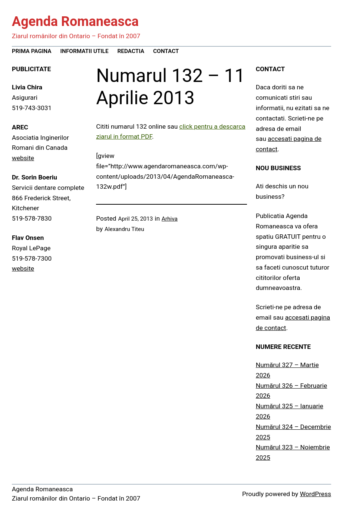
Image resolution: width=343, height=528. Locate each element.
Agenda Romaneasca (75, 21)
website (23, 158)
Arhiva (170, 218)
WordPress (315, 494)
